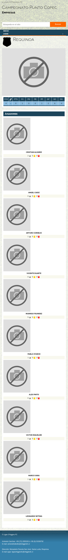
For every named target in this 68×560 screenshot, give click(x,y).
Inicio (6, 31)
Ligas (5, 34)
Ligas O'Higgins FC (12, 2)
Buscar (58, 24)
